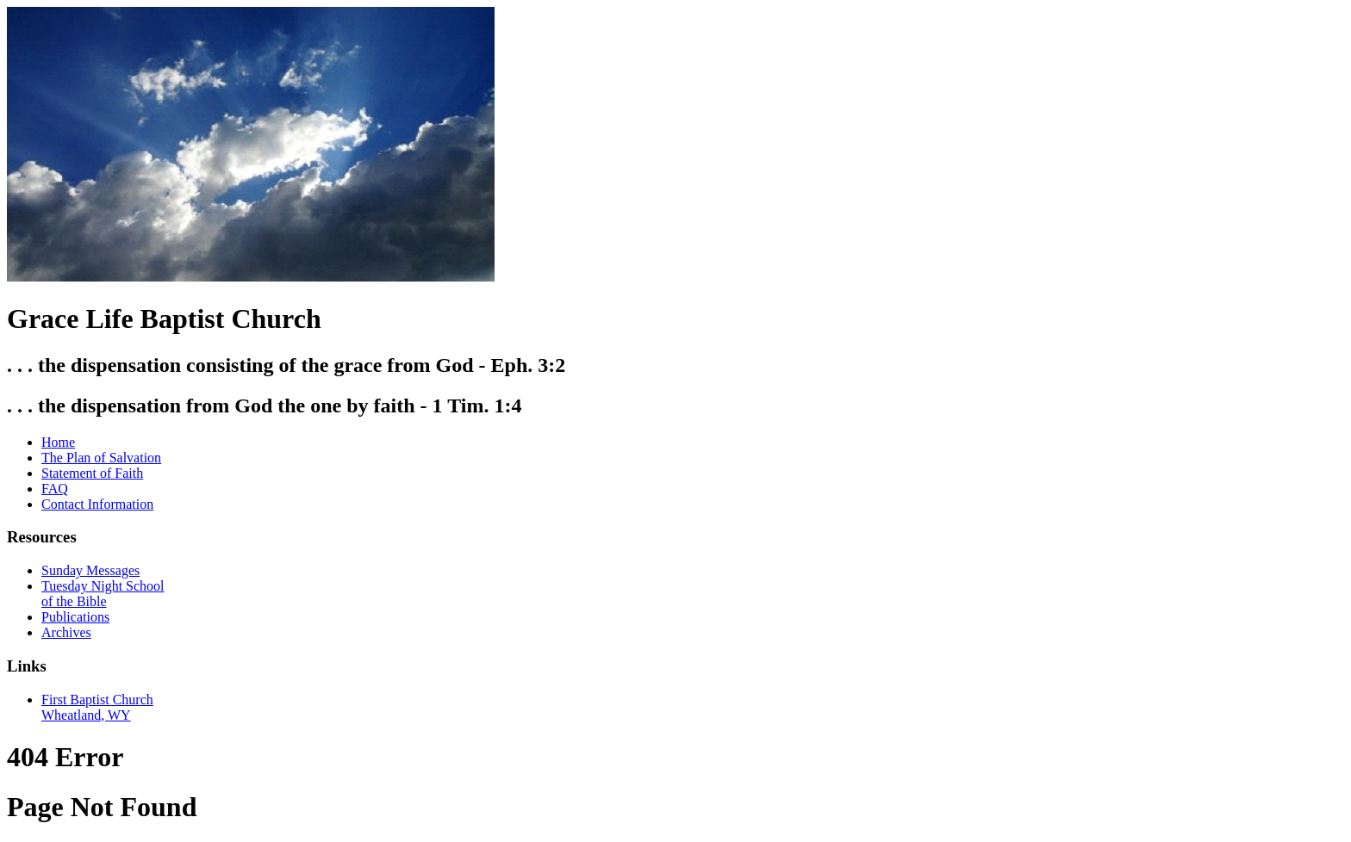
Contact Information (97, 504)
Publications (75, 617)
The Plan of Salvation (101, 457)
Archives (66, 632)
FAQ (54, 488)
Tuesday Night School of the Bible (103, 594)
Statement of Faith (92, 473)
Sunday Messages (90, 570)
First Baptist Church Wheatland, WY (97, 707)
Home (58, 442)
